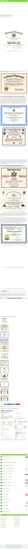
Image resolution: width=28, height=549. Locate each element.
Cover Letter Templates (17, 521)
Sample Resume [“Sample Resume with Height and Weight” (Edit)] (15, 546)
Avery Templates (3, 516)
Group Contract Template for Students (7, 485)
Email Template (3, 522)
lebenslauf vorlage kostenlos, (12, 547)
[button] (27, 1)
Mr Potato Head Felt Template (6, 499)
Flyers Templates (16, 522)
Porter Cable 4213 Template (6, 491)
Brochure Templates (17, 516)
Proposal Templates (16, 524)
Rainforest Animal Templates (6, 488)
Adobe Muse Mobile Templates (6, 482)
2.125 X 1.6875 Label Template (6, 479)
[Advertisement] (14, 8)
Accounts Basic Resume (5, 508)
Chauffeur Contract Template (6, 511)
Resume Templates (3, 527)
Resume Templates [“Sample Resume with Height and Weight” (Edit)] (20, 546)
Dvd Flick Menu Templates (5, 456)
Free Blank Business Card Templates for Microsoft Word (9, 462)
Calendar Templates (3, 519)
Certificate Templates (3, 419)
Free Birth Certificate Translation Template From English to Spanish (9, 439)
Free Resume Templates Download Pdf (7, 465)
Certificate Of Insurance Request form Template (20, 439)
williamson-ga (4, 1)
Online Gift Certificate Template (5, 418)
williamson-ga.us (16, 293)
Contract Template (3, 521)
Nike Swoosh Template (5, 505)
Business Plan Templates (17, 518)
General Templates (3, 524)
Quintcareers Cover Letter (5, 459)
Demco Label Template (5, 502)
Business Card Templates (4, 518)
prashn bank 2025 (17, 547)
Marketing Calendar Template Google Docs (8, 468)
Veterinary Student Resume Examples (7, 476)
